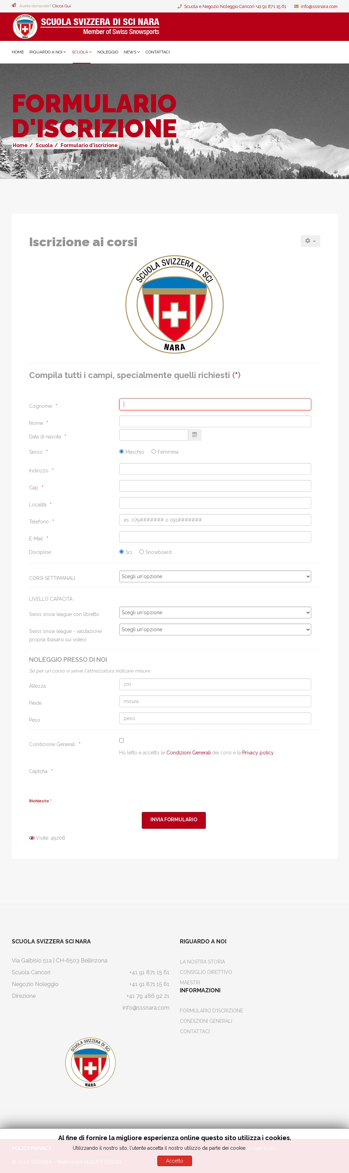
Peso (34, 720)
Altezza (37, 686)
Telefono (39, 521)
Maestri (190, 982)
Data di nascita (45, 436)
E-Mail (36, 538)
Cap (33, 487)
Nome (36, 423)
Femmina (168, 452)
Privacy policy (257, 752)
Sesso (36, 452)
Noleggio (107, 52)
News (130, 52)
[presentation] (172, 777)
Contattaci (158, 52)
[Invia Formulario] (174, 820)
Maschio (134, 452)
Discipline (40, 552)
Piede (35, 703)
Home (18, 52)
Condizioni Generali (188, 752)
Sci (128, 552)
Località (37, 504)
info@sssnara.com (319, 6)
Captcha (38, 771)
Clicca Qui (61, 5)
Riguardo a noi (45, 52)
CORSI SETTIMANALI (52, 578)
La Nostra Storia (202, 962)
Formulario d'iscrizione (211, 1010)
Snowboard (159, 552)
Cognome (40, 406)
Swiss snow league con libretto (64, 614)
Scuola (80, 52)
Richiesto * (40, 800)
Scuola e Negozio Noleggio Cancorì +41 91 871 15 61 (235, 6)
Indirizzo (39, 470)
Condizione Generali (52, 744)
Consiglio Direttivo (206, 972)
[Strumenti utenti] (310, 241)
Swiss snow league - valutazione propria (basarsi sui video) (65, 635)
